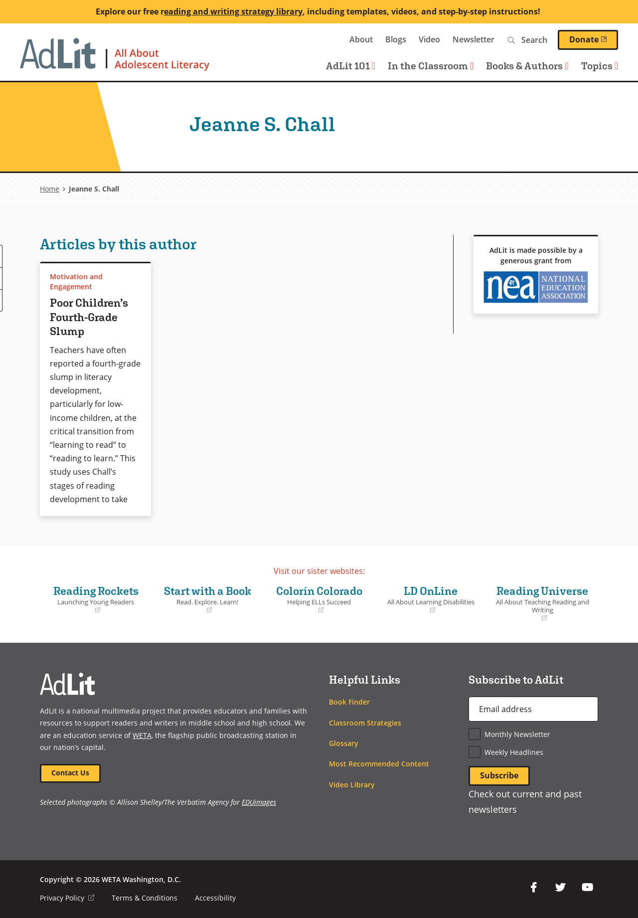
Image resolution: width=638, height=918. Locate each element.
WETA (322, 39)
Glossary (343, 743)
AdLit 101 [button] (350, 65)
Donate (593, 39)
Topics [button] (599, 65)
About (361, 39)
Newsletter (473, 39)
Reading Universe (542, 603)
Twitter (560, 888)
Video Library (352, 784)
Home (49, 188)
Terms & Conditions (144, 898)
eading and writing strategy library (233, 11)
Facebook (533, 888)
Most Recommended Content (379, 763)
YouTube (587, 888)
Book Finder (349, 702)
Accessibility (215, 898)
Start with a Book (207, 599)
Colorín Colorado (319, 599)
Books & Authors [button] (527, 65)
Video (429, 39)
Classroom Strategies (365, 723)
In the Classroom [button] (431, 65)
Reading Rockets (96, 599)
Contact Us (70, 772)
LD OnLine (430, 599)
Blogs (395, 39)
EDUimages (259, 802)
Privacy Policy (67, 898)
